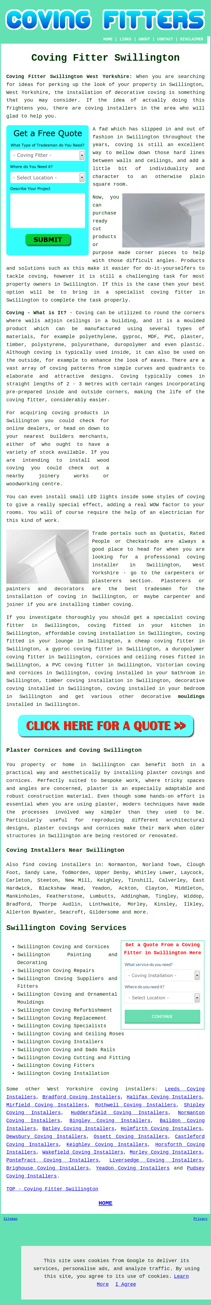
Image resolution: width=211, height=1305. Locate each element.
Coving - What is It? (36, 313)
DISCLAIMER (191, 39)
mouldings (191, 696)
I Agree (125, 1284)
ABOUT (144, 39)
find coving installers (57, 864)
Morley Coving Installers (166, 1152)
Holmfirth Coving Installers (161, 1128)
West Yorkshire (70, 1089)
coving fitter (25, 400)
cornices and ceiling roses (135, 657)
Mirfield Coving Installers (46, 1105)
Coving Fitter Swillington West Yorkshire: (69, 76)
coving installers (127, 1089)
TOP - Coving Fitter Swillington (52, 1189)
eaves (158, 360)
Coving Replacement (79, 1018)
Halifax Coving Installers (164, 1097)
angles (165, 260)
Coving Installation (81, 1073)
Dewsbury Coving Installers (46, 1136)
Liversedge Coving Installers (155, 1160)
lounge (64, 641)
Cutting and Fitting (102, 1058)
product (16, 329)
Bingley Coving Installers (110, 1120)
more (140, 912)
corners (194, 313)
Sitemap (10, 1219)
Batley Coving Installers (78, 1128)
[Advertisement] (158, 447)
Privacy (200, 1219)
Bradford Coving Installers (81, 1097)
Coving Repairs (74, 970)
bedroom (194, 688)
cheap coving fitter (165, 641)
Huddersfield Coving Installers (119, 1112)
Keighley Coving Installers (107, 1144)
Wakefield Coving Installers (82, 1152)
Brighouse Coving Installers (47, 1168)
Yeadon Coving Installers (133, 1168)
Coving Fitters (74, 1065)
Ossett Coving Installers (131, 1136)
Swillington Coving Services (66, 928)
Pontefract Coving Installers (52, 1160)
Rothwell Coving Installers (135, 1105)
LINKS (125, 39)
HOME (108, 39)
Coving (85, 313)
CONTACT (165, 39)
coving (43, 352)
